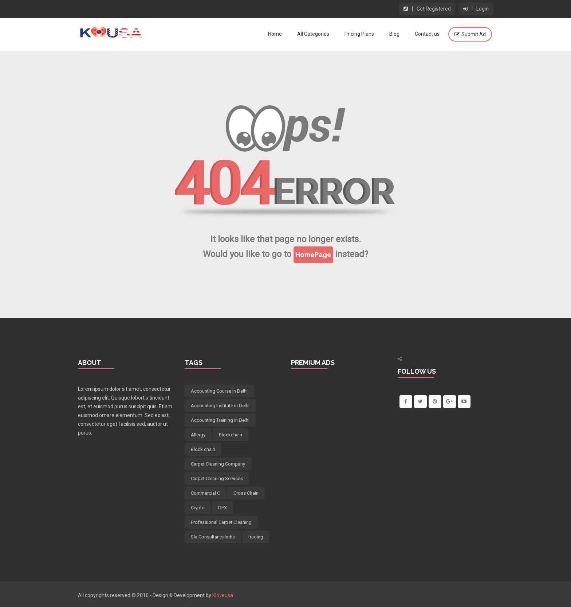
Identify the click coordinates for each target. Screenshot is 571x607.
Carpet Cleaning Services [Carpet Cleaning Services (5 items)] (217, 478)
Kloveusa (222, 595)
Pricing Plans (359, 34)
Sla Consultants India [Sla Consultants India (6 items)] (213, 537)
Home (275, 34)
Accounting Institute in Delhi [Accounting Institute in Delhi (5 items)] (220, 405)
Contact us (427, 34)
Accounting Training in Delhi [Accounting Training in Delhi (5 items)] (220, 420)
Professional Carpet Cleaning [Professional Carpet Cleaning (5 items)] (221, 522)
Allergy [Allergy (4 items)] (198, 434)
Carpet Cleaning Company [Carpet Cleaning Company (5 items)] (218, 464)
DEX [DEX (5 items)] (222, 507)
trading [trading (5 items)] (255, 537)
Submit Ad (473, 34)
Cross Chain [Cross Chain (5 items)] (246, 493)
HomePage (313, 254)
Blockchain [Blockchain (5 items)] (230, 434)
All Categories (313, 34)
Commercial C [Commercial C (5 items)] (205, 493)
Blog (394, 34)
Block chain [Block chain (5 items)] (203, 449)
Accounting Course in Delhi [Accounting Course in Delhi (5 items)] (219, 391)
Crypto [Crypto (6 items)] (198, 507)
